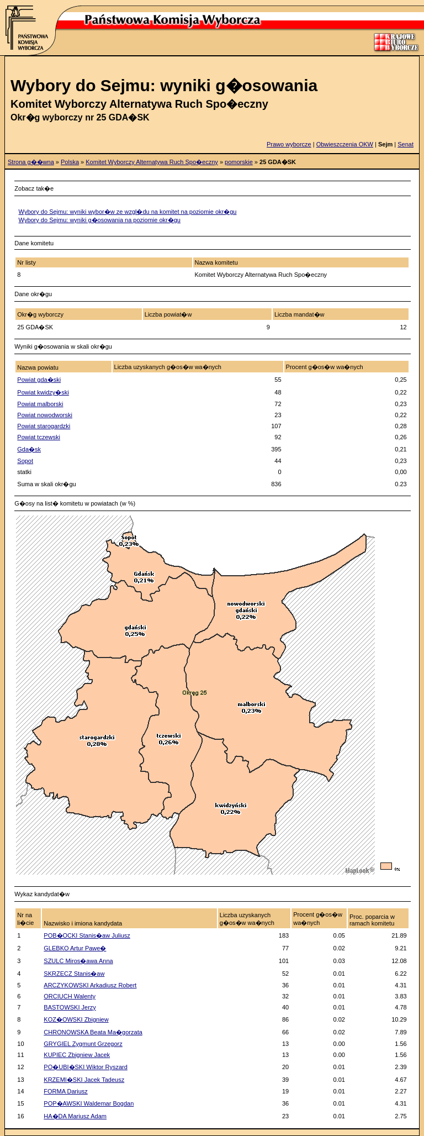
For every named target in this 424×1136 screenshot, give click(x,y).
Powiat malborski (40, 404)
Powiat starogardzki (43, 426)
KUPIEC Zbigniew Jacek (77, 1054)
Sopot (25, 460)
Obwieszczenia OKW (344, 144)
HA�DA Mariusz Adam (75, 1116)
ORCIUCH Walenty (70, 996)
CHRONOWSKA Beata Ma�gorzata (93, 1032)
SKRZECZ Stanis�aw (74, 973)
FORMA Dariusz (65, 1091)
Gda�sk (29, 449)
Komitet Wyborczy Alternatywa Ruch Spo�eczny (152, 162)
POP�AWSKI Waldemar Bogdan (89, 1103)
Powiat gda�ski (39, 379)
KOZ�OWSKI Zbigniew (76, 1019)
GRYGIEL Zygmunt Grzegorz (83, 1043)
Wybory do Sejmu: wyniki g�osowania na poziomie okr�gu (100, 220)
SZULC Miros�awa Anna (78, 961)
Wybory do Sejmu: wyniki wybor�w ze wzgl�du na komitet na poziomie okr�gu (128, 211)
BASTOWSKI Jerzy (70, 1007)
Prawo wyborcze (289, 144)
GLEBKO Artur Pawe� (75, 948)
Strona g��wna (31, 162)
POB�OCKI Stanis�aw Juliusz (87, 935)
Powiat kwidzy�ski (43, 392)
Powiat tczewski (38, 437)
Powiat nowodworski (44, 415)
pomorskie (239, 162)
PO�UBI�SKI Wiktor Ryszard (86, 1067)
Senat (406, 144)
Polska (70, 162)
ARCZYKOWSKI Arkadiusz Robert (90, 985)
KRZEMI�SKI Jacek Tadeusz (84, 1079)
